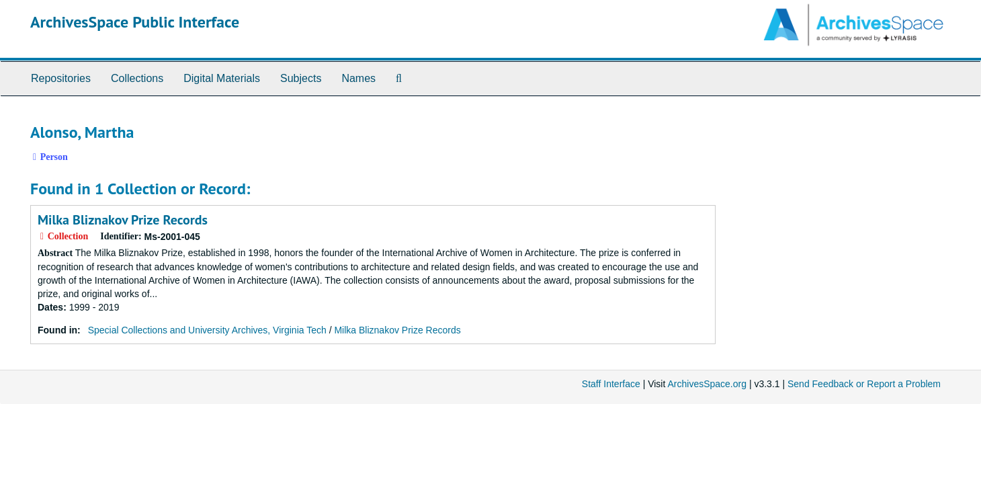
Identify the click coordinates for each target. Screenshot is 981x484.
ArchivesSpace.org (707, 383)
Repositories (61, 78)
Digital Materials (221, 78)
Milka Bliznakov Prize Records (123, 220)
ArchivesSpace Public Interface (134, 21)
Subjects (300, 78)
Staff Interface (611, 383)
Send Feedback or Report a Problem (864, 383)
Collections (137, 78)
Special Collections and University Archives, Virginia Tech (207, 330)
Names (358, 78)
